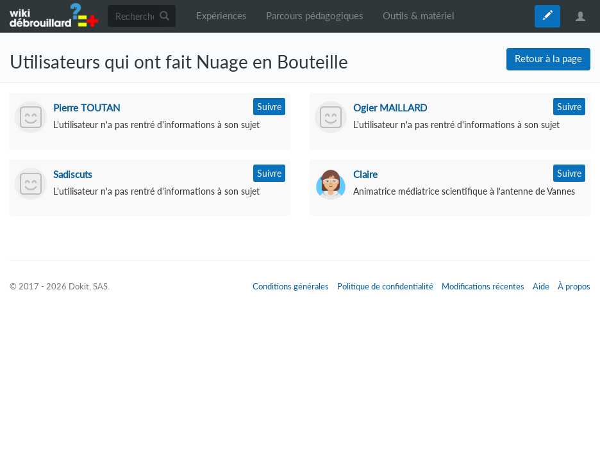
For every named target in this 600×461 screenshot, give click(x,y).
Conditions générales (291, 286)
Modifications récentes (483, 286)
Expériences (221, 15)
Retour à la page (548, 58)
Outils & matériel (418, 15)
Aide (541, 286)
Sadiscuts (72, 174)
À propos (574, 286)
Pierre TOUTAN (86, 107)
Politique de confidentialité (385, 286)
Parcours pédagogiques (314, 15)
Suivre (269, 106)
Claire (365, 174)
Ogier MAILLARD (390, 107)
